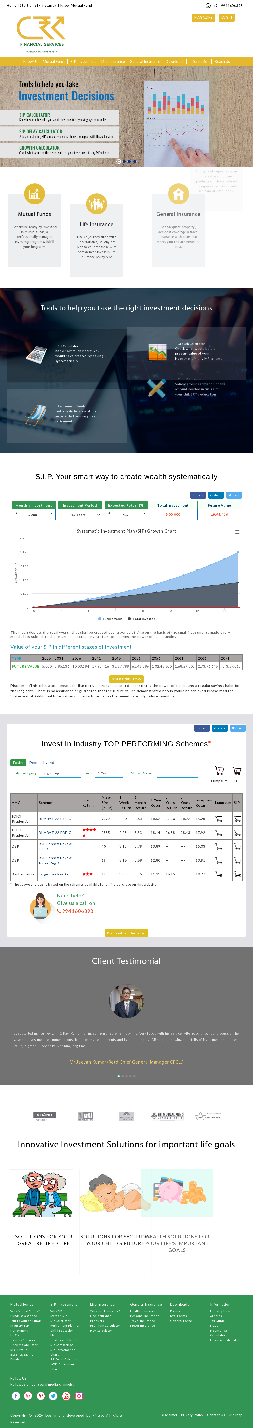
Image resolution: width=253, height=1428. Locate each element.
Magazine (203, 17)
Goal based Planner (64, 1340)
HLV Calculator (101, 1330)
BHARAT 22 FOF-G (55, 832)
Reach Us (222, 61)
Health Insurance (143, 1311)
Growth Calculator (24, 1345)
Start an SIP (58, 1316)
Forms (175, 1311)
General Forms (181, 1321)
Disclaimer (169, 1415)
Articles (216, 1316)
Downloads (174, 61)
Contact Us (216, 1415)
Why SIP (56, 1311)
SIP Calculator (60, 1321)
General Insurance (145, 61)
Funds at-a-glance (23, 1316)
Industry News (221, 1311)
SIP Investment (83, 61)
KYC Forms (178, 1316)
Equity (18, 763)
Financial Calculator (226, 1340)
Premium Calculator (105, 1325)
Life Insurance (113, 61)
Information (200, 61)
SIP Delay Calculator (65, 1359)
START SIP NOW (127, 679)
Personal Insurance (144, 1316)
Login (226, 17)
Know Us (30, 61)
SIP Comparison (62, 1345)
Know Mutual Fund (76, 5)
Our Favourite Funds (26, 1321)
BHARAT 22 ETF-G (55, 819)
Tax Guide (217, 1321)
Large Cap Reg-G (53, 874)
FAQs (214, 1325)
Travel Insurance (142, 1321)
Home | (13, 5)
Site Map (235, 1415)
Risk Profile (18, 1350)
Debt (33, 763)
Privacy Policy (192, 1415)
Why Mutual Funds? (25, 1311)
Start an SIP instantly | (39, 5)
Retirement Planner (65, 1325)
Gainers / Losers (22, 1340)
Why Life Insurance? (105, 1311)
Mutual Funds (54, 61)
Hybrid (49, 763)
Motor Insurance (142, 1325)
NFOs (14, 1335)
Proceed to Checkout (126, 933)
